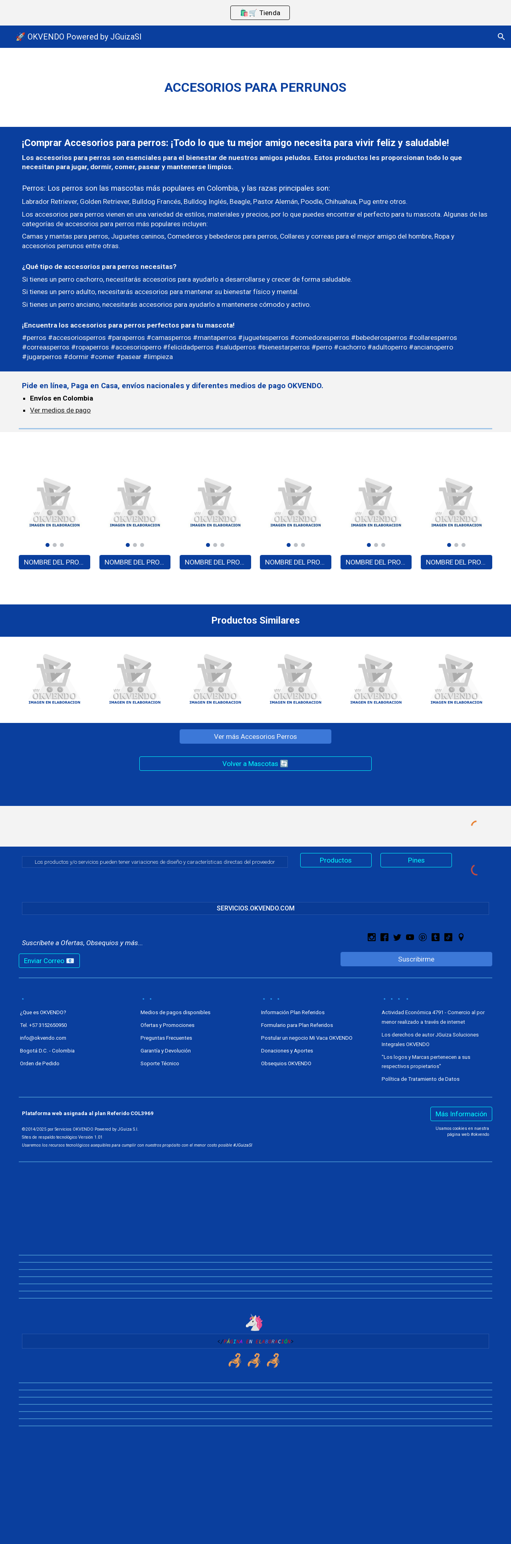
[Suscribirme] (416, 959)
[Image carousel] (54, 507)
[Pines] (416, 860)
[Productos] (336, 860)
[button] (501, 36)
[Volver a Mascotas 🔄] (255, 764)
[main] (255, 87)
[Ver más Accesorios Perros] (255, 737)
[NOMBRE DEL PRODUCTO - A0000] (54, 562)
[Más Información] (461, 1114)
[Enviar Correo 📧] (49, 960)
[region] (255, 13)
